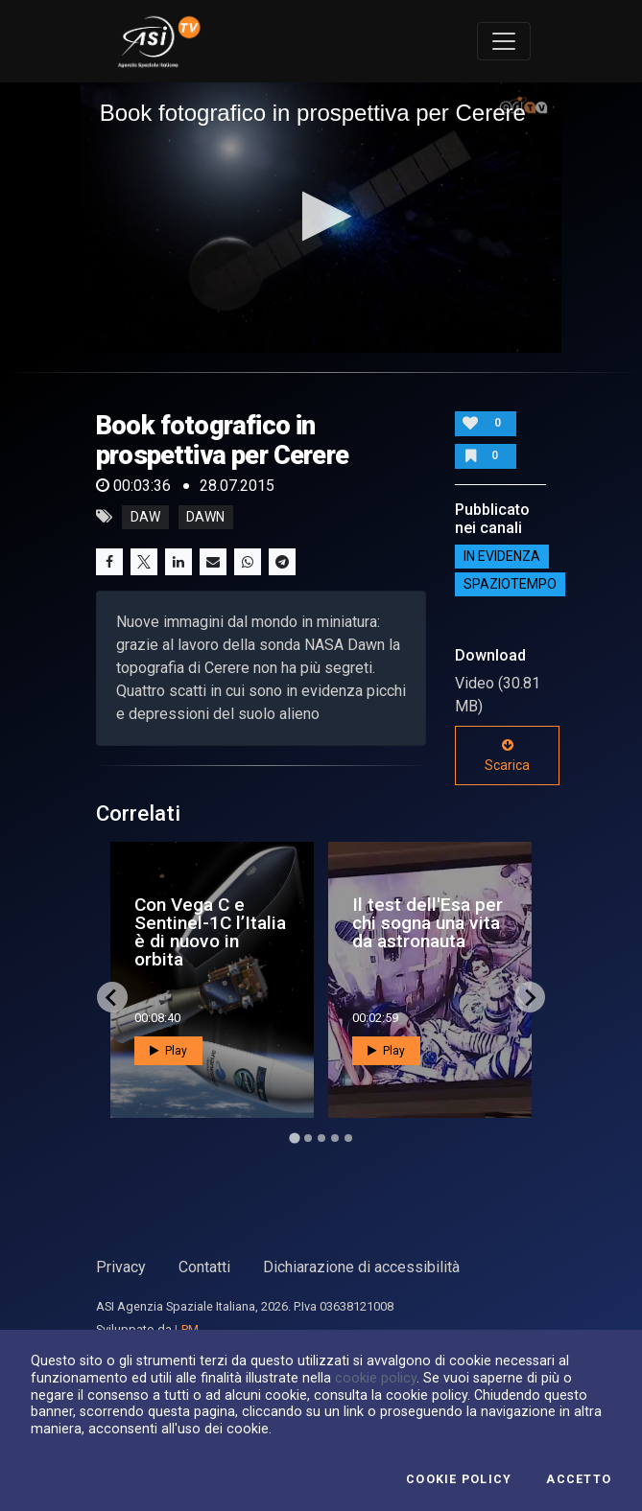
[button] (321, 216)
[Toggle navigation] (504, 41)
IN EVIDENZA (502, 556)
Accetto (578, 1479)
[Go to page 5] (348, 1138)
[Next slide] (529, 997)
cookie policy (375, 1377)
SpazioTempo (510, 584)
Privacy (121, 1267)
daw (145, 516)
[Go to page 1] (294, 1138)
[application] (321, 217)
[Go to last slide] (112, 997)
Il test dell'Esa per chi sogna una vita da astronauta (427, 923)
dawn (205, 516)
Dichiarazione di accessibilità (361, 1267)
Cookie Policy (458, 1479)
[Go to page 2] (308, 1138)
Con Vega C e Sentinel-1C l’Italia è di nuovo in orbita (210, 932)
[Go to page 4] (335, 1138)
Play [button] (168, 1051)
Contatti (204, 1267)
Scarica (507, 755)
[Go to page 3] (321, 1138)
